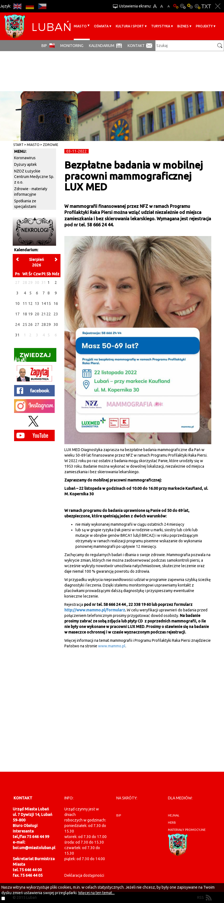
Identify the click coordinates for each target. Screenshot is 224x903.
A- (168, 6)
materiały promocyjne (186, 829)
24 (17, 324)
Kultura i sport (130, 26)
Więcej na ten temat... (96, 893)
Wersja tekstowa (206, 6)
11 (25, 303)
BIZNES (183, 26)
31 (17, 335)
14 (43, 303)
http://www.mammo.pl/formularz (94, 610)
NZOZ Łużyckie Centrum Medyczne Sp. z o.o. (34, 176)
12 (30, 303)
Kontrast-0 (182, 6)
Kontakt (136, 45)
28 (43, 324)
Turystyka (160, 26)
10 (17, 303)
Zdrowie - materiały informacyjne (30, 192)
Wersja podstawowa (175, 6)
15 (48, 303)
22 (48, 314)
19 (30, 314)
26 (30, 324)
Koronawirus (25, 158)
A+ (154, 6)
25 (25, 324)
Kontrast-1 (190, 6)
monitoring (71, 45)
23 (56, 314)
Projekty (204, 26)
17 (17, 314)
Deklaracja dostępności (84, 875)
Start (18, 144)
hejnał (173, 815)
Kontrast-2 (197, 6)
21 (43, 314)
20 (37, 314)
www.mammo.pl (111, 646)
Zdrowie (50, 144)
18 (25, 314)
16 (56, 303)
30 (56, 324)
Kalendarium (101, 45)
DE (29, 6)
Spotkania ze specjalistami (25, 204)
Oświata (101, 26)
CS (42, 6)
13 (37, 303)
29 (48, 324)
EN (17, 6)
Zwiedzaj (32, 357)
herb (172, 822)
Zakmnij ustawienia (218, 6)
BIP (44, 45)
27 (37, 324)
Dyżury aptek (25, 164)
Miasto (80, 26)
